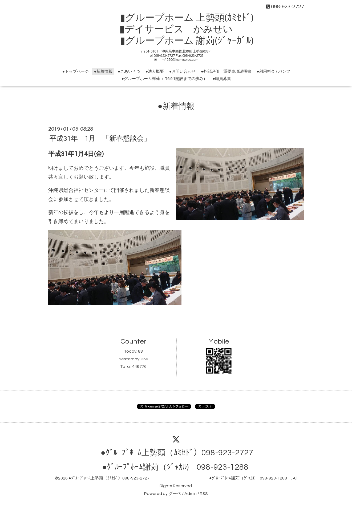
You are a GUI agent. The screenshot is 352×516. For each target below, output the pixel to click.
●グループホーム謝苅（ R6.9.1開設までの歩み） (164, 79)
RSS (204, 493)
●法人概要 (154, 72)
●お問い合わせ (182, 72)
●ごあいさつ (129, 72)
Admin (190, 493)
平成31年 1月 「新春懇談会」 (100, 138)
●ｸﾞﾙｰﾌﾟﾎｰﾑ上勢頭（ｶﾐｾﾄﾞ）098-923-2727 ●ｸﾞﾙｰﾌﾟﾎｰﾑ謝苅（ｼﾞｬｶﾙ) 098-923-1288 (179, 478)
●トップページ (75, 72)
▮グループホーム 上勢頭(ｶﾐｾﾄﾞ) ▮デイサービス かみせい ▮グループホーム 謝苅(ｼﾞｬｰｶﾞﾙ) (181, 29)
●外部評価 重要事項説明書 (226, 72)
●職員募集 (222, 79)
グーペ (174, 493)
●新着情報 (103, 72)
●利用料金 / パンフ (273, 72)
